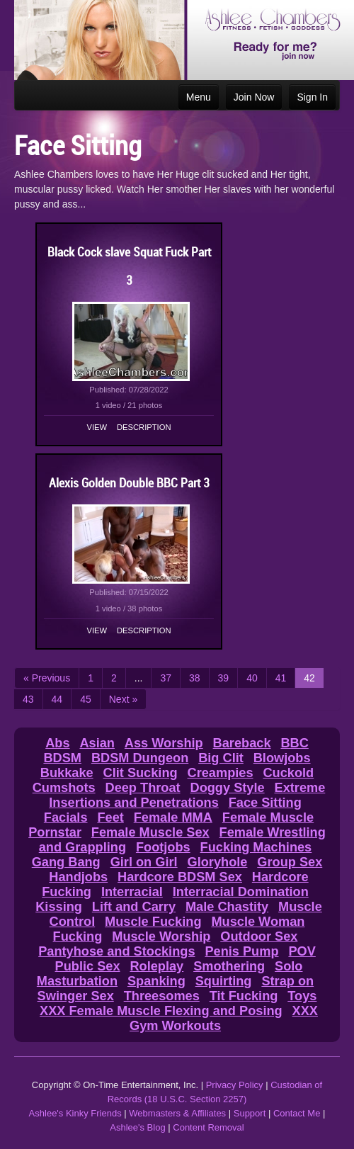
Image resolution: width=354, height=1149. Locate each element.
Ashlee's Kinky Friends (75, 1113)
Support (250, 1113)
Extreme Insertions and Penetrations (187, 795)
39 (223, 678)
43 (28, 699)
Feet (110, 817)
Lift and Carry (134, 907)
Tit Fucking (244, 996)
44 (57, 699)
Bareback (242, 743)
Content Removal (208, 1127)
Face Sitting (265, 803)
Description (144, 427)
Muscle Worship (161, 936)
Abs (57, 743)
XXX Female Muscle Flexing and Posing (161, 1011)
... (139, 678)
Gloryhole (218, 862)
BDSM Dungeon (139, 758)
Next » (123, 699)
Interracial (132, 892)
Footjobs (163, 847)
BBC (294, 743)
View (97, 427)
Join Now (254, 97)
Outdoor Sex (258, 936)
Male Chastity (226, 907)
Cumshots (64, 788)
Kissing (58, 907)
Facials (66, 817)
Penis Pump (241, 951)
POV (301, 951)
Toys (301, 996)
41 (281, 678)
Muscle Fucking (153, 922)
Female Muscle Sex (150, 832)
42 (309, 678)
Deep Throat (143, 788)
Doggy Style (227, 788)
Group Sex (289, 862)
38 (194, 678)
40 (252, 678)
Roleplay (156, 966)
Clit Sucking (140, 773)
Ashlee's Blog (137, 1127)
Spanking (156, 981)
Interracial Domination (241, 892)
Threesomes (162, 996)
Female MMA (173, 817)
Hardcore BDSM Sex (180, 877)
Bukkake (66, 773)
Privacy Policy (234, 1085)
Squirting (223, 981)
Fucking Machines (256, 847)
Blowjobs (282, 758)
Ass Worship (164, 743)
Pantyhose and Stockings (116, 951)
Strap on (287, 981)
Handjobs (78, 877)
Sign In (312, 97)
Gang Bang (66, 862)
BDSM (62, 758)
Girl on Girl (144, 862)
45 (85, 699)
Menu (198, 97)
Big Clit (221, 758)
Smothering (229, 966)
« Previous (46, 678)
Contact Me (296, 1113)
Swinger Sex (76, 996)
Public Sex (87, 966)
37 (165, 678)
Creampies (220, 773)
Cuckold (288, 773)
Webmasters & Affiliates (177, 1113)
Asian (97, 743)
